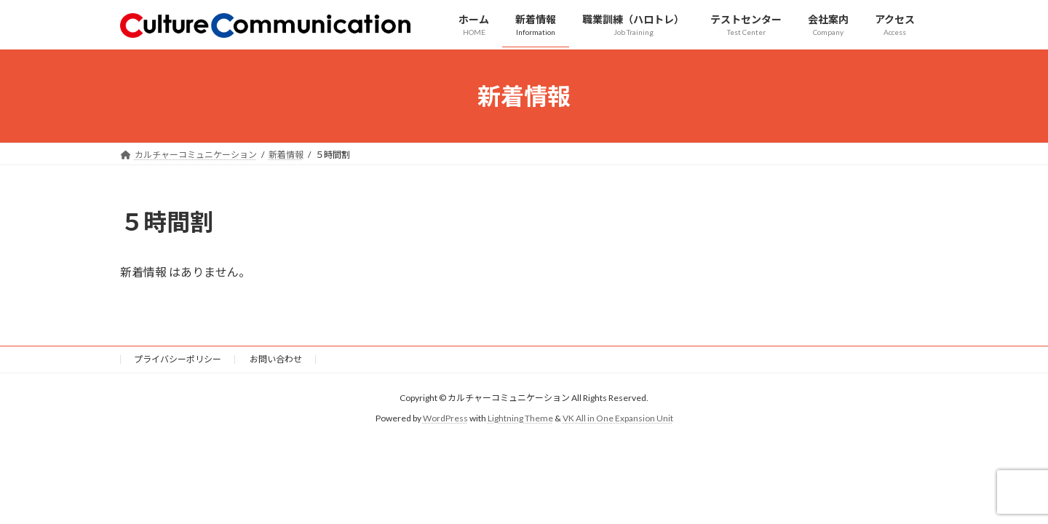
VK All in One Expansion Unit (618, 418)
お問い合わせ (276, 359)
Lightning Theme (520, 418)
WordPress (445, 418)
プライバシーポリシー (177, 359)
